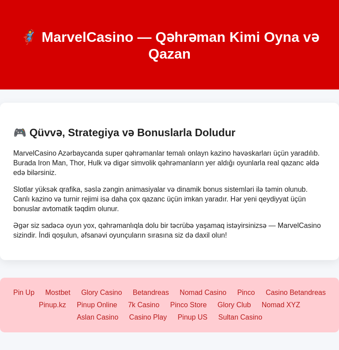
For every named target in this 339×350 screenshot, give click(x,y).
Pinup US (192, 317)
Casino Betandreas (296, 292)
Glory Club (234, 305)
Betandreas (151, 292)
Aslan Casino (97, 317)
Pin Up (23, 292)
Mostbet (58, 292)
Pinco (246, 292)
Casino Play (148, 317)
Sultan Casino (240, 317)
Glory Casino (101, 292)
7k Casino (143, 305)
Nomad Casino (203, 292)
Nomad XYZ (281, 305)
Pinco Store (188, 305)
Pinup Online (97, 305)
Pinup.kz (52, 305)
